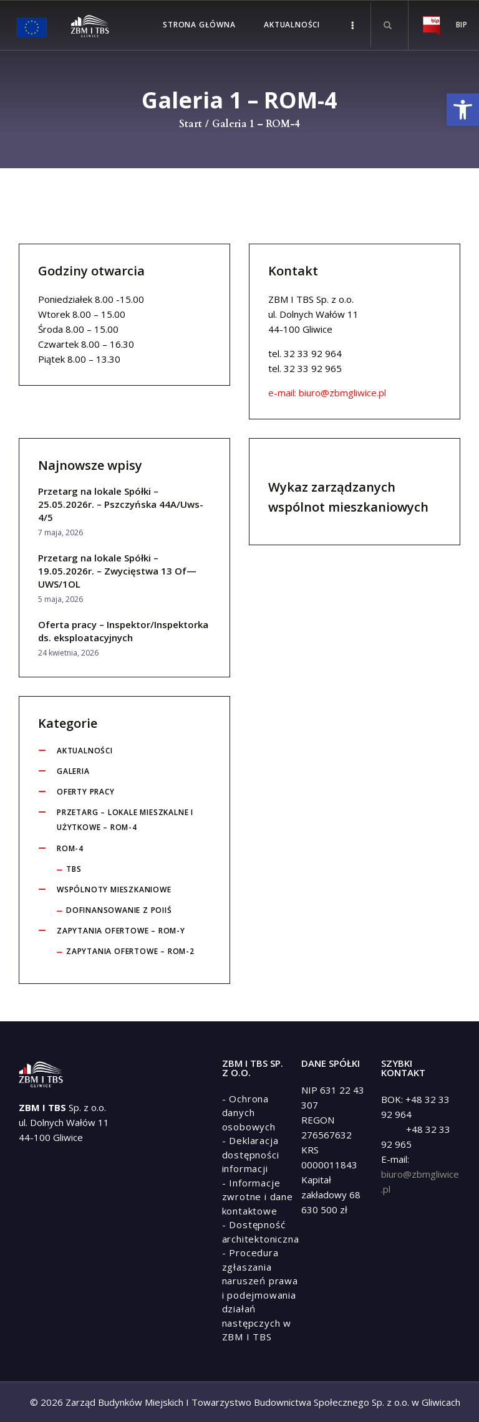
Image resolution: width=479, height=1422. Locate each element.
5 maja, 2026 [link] (60, 599)
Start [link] (190, 124)
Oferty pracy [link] (86, 791)
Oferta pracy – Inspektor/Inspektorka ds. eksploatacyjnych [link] (123, 631)
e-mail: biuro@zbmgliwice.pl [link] (327, 392)
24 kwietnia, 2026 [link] (68, 652)
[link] (463, 109)
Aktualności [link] (85, 750)
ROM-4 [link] (70, 848)
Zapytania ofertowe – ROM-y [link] (121, 930)
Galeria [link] (73, 771)
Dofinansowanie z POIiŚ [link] (119, 910)
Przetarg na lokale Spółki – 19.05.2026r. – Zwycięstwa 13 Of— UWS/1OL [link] (117, 570)
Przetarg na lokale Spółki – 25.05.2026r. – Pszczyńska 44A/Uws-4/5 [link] (120, 504)
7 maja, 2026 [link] (60, 532)
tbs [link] (73, 869)
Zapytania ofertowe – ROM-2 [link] (130, 951)
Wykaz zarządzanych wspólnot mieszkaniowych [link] (348, 497)
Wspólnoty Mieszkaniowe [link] (114, 889)
